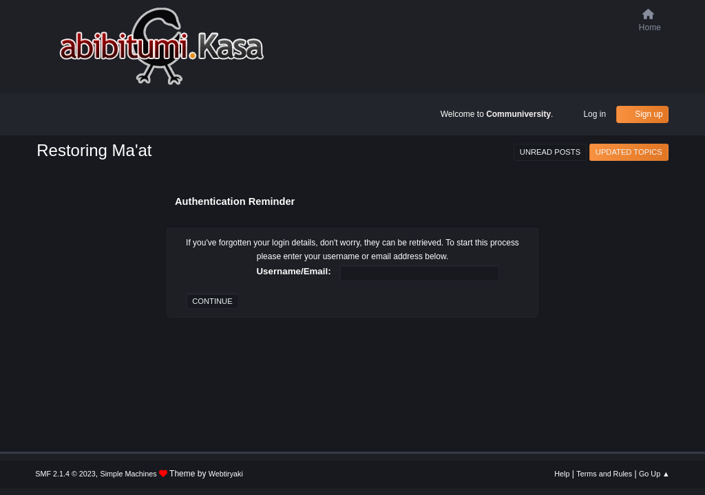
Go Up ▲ (654, 474)
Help (561, 474)
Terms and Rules (604, 474)
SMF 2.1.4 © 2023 (65, 474)
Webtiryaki (226, 474)
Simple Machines (129, 474)
